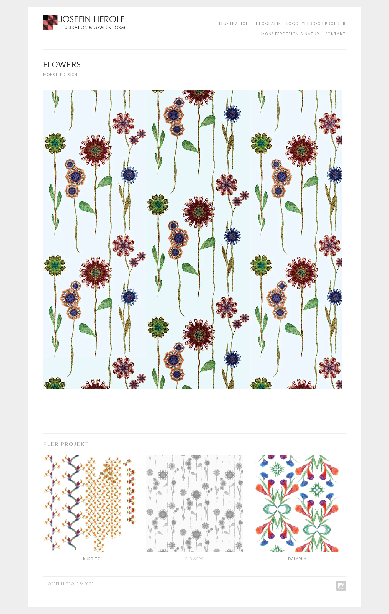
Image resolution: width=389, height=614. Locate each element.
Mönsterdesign (60, 74)
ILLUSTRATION (233, 23)
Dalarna (297, 559)
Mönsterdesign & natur (290, 34)
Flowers (194, 559)
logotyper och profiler (316, 23)
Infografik (267, 23)
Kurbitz (91, 559)
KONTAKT (335, 34)
